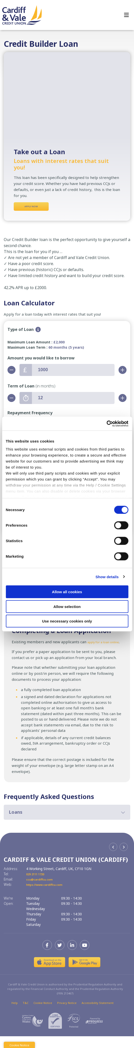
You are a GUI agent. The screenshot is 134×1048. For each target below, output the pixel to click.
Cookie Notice (42, 1014)
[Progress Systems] (94, 1032)
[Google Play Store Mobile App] (84, 974)
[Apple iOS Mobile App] (49, 974)
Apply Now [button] (31, 207)
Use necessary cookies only (67, 621)
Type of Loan (20, 331)
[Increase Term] (123, 400)
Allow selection (67, 606)
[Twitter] (61, 957)
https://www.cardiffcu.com (49, 896)
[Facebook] (48, 957)
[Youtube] (86, 957)
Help (14, 1014)
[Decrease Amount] (11, 372)
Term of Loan (31, 388)
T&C (25, 1014)
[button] (67, 823)
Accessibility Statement (98, 1014)
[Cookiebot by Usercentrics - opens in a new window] (106, 423)
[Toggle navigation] (126, 15)
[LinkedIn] (73, 957)
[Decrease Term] (11, 400)
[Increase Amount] (123, 372)
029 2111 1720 (38, 885)
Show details (107, 576)
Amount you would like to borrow (41, 360)
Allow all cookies (67, 592)
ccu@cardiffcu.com (42, 891)
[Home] (20, 15)
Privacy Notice (67, 1014)
